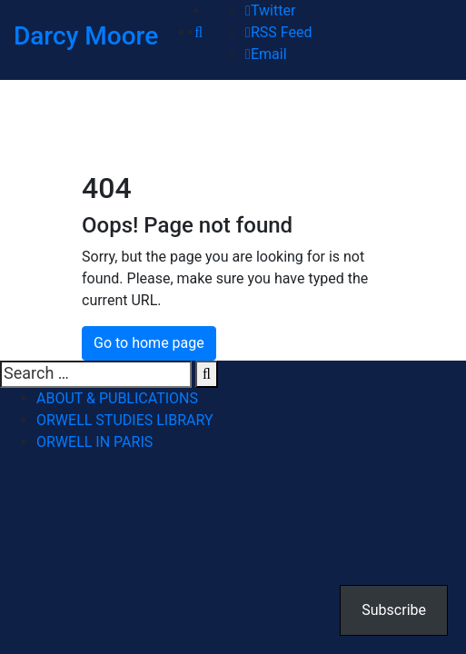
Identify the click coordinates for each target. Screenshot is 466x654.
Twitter (270, 10)
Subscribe (394, 610)
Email (265, 54)
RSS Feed (278, 32)
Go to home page (149, 343)
